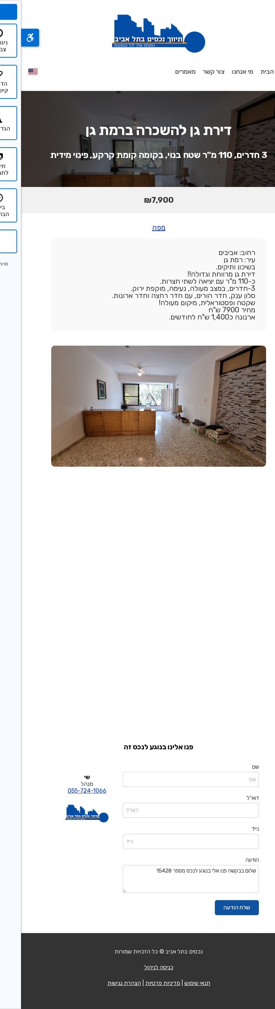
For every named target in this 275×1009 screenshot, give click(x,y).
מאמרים (164, 72)
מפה (137, 227)
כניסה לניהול (137, 967)
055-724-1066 (66, 790)
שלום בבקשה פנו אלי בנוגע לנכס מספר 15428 (170, 879)
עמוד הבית (253, 72)
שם (234, 767)
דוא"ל (232, 798)
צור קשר (192, 72)
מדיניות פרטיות (141, 983)
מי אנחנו (221, 72)
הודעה (231, 860)
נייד (234, 829)
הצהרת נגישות (103, 983)
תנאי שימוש (176, 983)
